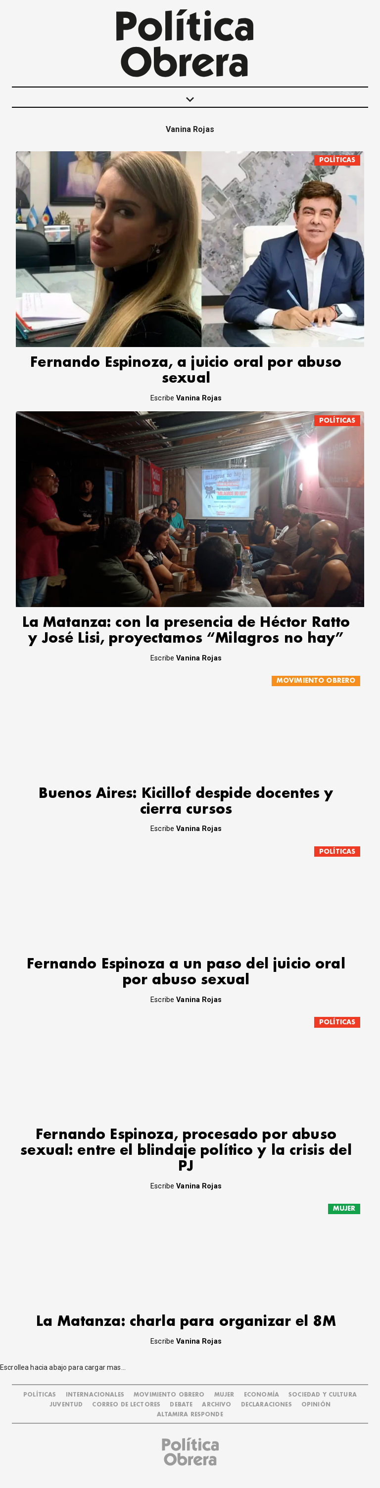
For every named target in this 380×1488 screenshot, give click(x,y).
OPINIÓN (316, 1404)
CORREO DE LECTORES (126, 1404)
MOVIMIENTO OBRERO (316, 680)
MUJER (344, 1208)
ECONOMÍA (261, 1395)
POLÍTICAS (337, 160)
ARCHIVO (216, 1404)
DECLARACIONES (266, 1404)
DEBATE (181, 1404)
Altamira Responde (190, 1414)
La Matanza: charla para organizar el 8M (186, 1321)
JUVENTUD (66, 1404)
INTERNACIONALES (95, 1395)
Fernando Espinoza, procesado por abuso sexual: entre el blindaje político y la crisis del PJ (186, 1150)
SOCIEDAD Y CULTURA (322, 1395)
